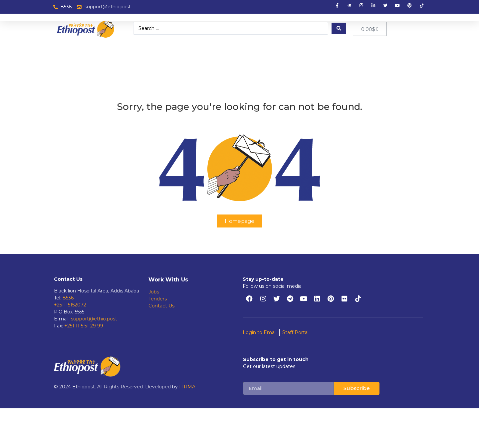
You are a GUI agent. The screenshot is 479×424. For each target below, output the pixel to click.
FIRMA (187, 387)
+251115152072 (70, 305)
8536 (68, 298)
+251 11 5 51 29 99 (83, 326)
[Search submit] (339, 28)
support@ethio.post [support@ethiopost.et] (94, 319)
